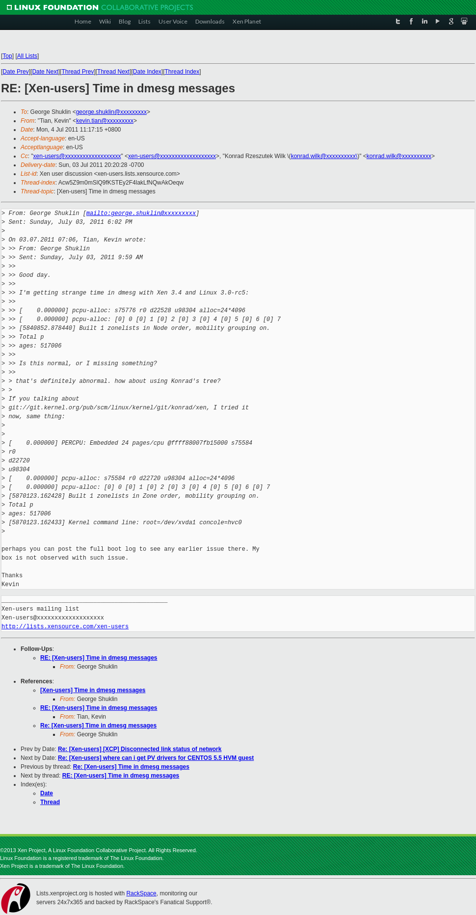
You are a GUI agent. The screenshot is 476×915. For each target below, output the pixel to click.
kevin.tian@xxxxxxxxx (104, 120)
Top (7, 56)
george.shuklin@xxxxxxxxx (111, 111)
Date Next (45, 71)
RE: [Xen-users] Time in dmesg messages (99, 657)
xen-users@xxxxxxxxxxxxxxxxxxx (77, 156)
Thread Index (182, 71)
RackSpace (141, 893)
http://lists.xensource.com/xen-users (65, 626)
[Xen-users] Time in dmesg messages (93, 690)
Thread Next (113, 71)
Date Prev (15, 71)
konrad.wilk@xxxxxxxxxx (399, 156)
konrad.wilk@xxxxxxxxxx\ (324, 156)
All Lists (27, 56)
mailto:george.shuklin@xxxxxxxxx (141, 213)
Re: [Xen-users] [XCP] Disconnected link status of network (139, 749)
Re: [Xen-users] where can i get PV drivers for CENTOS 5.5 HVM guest (156, 757)
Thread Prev (77, 71)
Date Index (147, 71)
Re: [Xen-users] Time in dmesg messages (98, 725)
